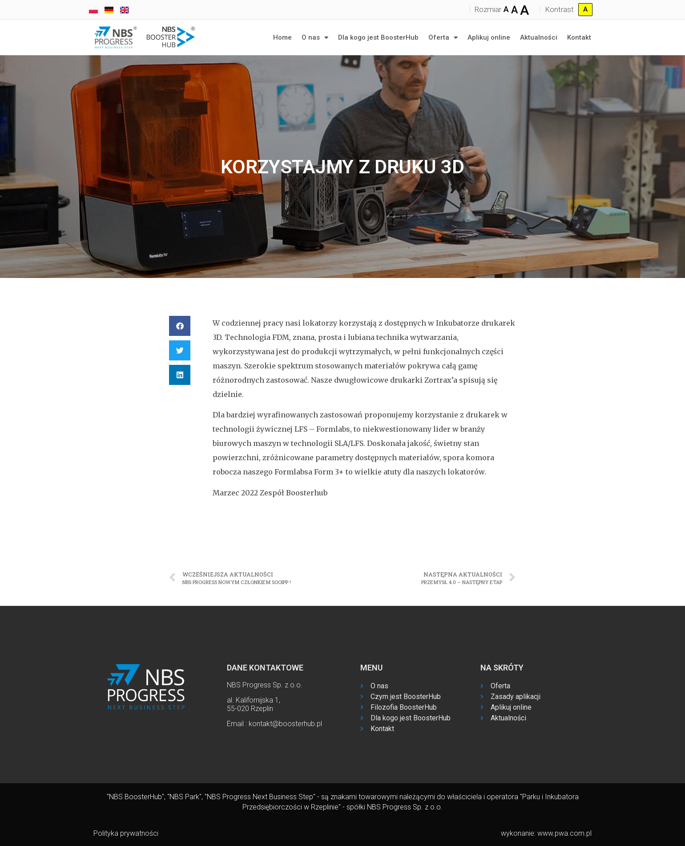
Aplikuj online (488, 37)
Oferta (443, 37)
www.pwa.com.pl (564, 833)
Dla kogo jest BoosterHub (378, 37)
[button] (179, 326)
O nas (315, 37)
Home (282, 37)
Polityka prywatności (125, 833)
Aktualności (538, 37)
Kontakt (579, 37)
